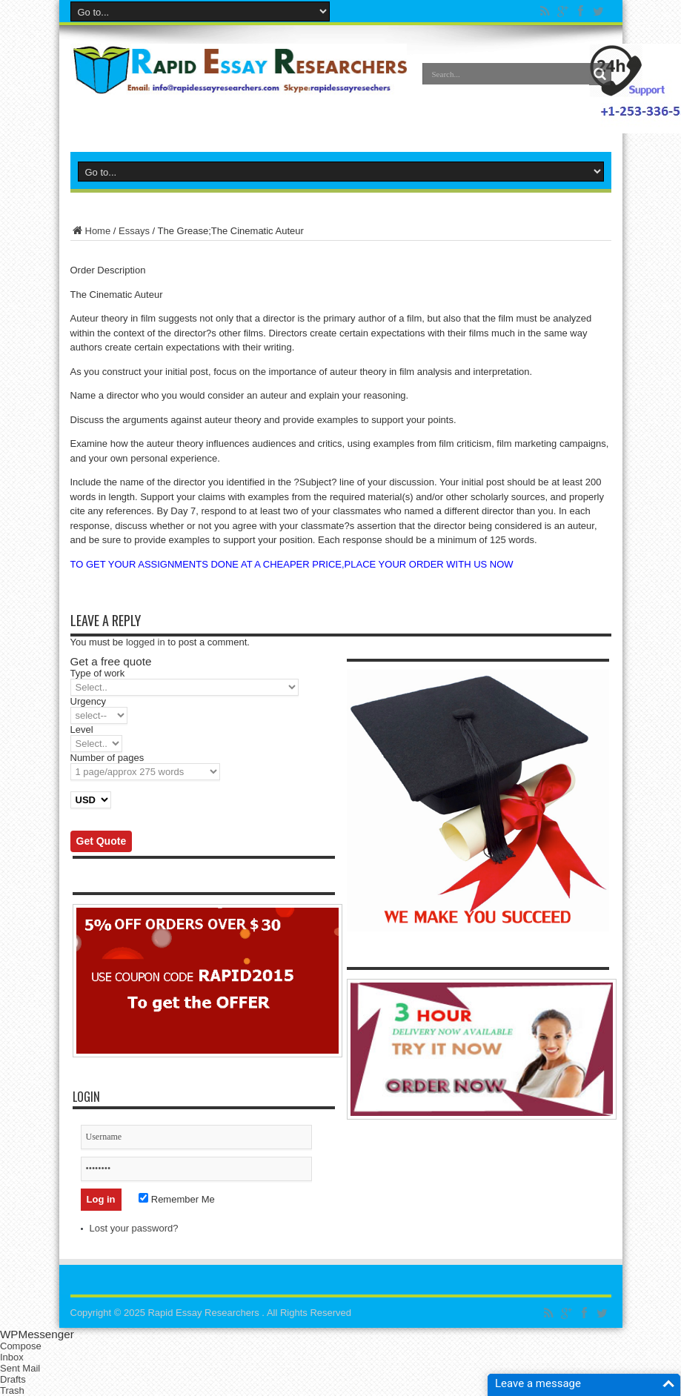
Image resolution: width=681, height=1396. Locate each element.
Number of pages (107, 757)
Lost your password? (134, 1228)
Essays (134, 230)
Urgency (88, 701)
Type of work (97, 673)
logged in (145, 642)
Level (81, 729)
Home (90, 230)
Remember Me (177, 1199)
